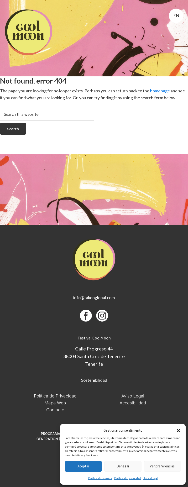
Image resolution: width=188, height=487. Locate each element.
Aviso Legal (150, 478)
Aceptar (83, 466)
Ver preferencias (162, 466)
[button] (178, 430)
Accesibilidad (133, 402)
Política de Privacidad (55, 395)
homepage (160, 90)
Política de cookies (100, 478)
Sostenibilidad (94, 380)
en (176, 15)
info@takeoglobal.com (94, 297)
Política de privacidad (127, 478)
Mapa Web (55, 402)
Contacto (55, 409)
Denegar (122, 466)
